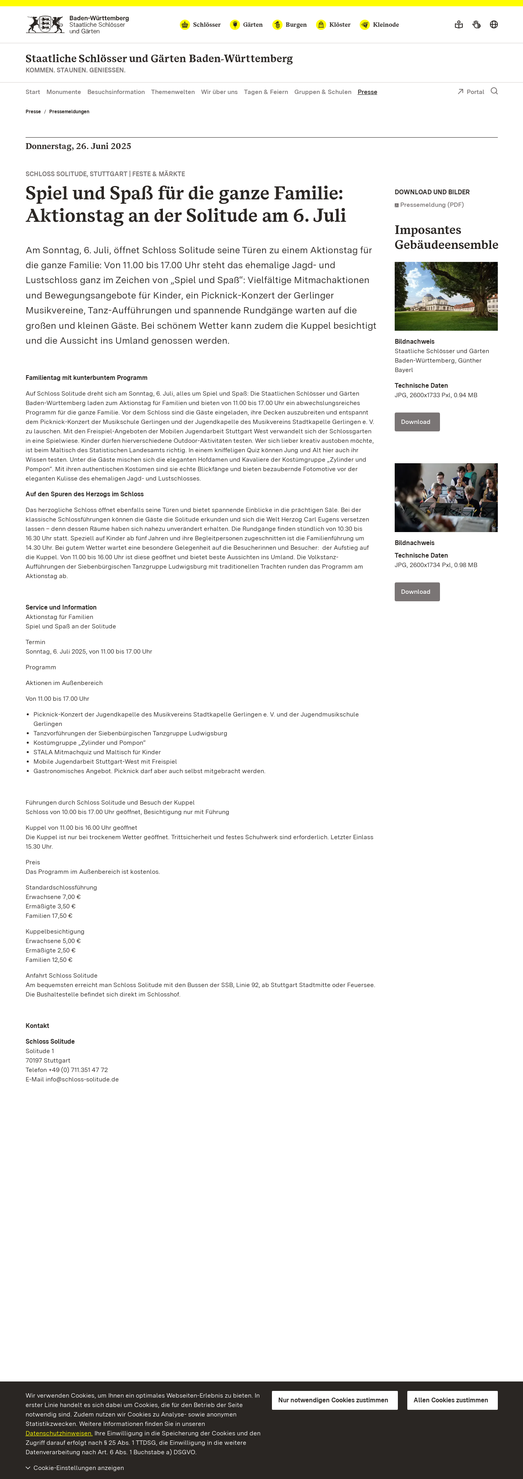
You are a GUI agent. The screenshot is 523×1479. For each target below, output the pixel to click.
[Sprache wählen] (494, 24)
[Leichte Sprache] (459, 24)
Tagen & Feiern (266, 92)
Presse (367, 92)
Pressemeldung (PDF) (432, 204)
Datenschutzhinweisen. (59, 1433)
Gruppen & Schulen (322, 92)
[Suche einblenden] (494, 91)
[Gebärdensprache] (476, 24)
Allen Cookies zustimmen (451, 1400)
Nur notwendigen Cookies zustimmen (333, 1400)
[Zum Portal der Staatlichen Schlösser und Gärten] (77, 24)
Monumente (63, 92)
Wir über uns (219, 92)
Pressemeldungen (69, 111)
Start (33, 92)
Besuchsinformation (116, 92)
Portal (470, 92)
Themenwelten (173, 92)
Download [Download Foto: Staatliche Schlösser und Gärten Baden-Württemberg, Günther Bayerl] (416, 421)
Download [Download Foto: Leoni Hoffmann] (416, 591)
